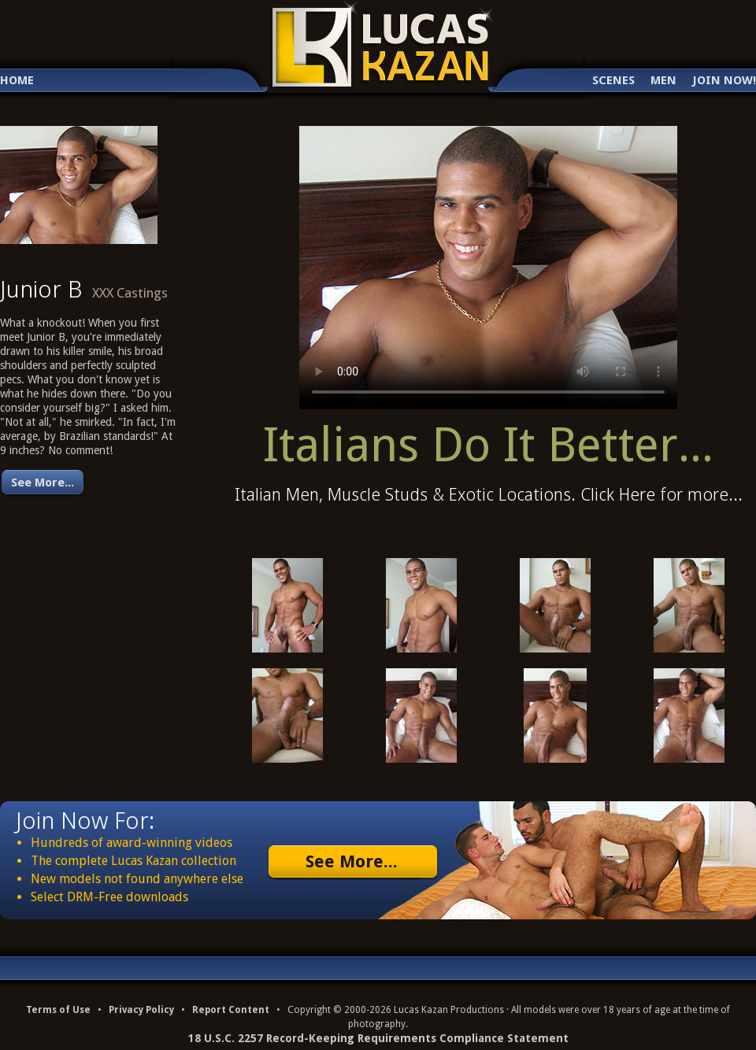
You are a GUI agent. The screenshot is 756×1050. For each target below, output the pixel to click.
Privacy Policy (141, 1009)
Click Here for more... (661, 495)
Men (663, 81)
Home (17, 81)
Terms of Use (58, 1009)
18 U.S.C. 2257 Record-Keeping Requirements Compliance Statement (378, 1038)
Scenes (613, 81)
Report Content (230, 1009)
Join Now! (724, 81)
